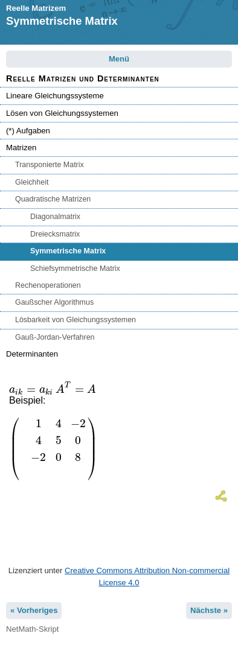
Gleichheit (31, 182)
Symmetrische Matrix (68, 251)
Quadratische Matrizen (53, 199)
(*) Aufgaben (28, 130)
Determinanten (32, 353)
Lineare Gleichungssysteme (55, 95)
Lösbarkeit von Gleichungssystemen (75, 320)
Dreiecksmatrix (55, 234)
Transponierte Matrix (49, 164)
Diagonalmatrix (55, 216)
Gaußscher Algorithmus (54, 302)
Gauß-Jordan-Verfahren (55, 337)
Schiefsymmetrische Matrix (75, 268)
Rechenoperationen (48, 285)
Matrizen (21, 147)
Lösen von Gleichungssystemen (62, 113)
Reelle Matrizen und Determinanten (82, 78)
